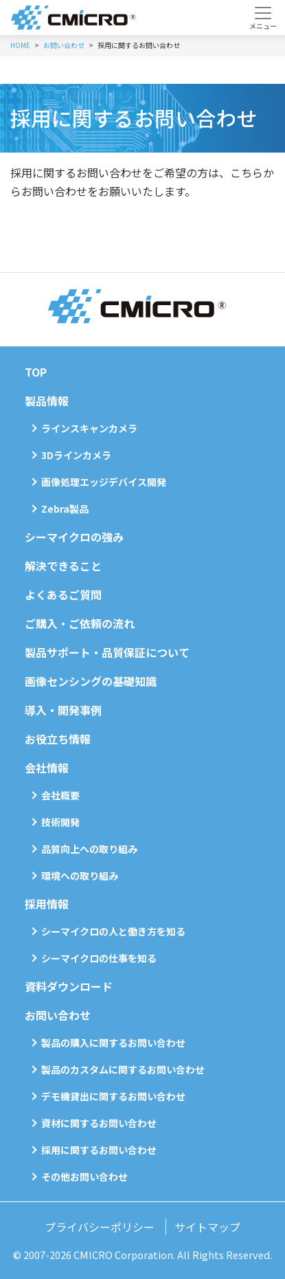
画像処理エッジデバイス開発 (103, 482)
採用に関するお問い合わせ (99, 1150)
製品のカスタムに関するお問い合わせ (123, 1069)
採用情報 (47, 904)
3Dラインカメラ (76, 455)
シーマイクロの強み (74, 537)
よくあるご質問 (63, 594)
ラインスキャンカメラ (89, 428)
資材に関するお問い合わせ (99, 1123)
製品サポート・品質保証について (107, 652)
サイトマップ (207, 1227)
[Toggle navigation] (262, 18)
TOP (36, 372)
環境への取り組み (79, 875)
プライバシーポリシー (100, 1227)
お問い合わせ (58, 1015)
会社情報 (47, 767)
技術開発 (60, 822)
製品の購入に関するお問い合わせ (113, 1042)
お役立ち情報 (58, 739)
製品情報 (47, 400)
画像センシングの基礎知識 (91, 681)
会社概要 (60, 795)
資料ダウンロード (69, 986)
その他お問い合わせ (84, 1176)
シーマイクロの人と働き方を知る (113, 931)
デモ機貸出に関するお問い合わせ (113, 1096)
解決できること (63, 565)
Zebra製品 (65, 508)
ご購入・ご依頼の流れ (80, 623)
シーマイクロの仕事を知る (99, 958)
